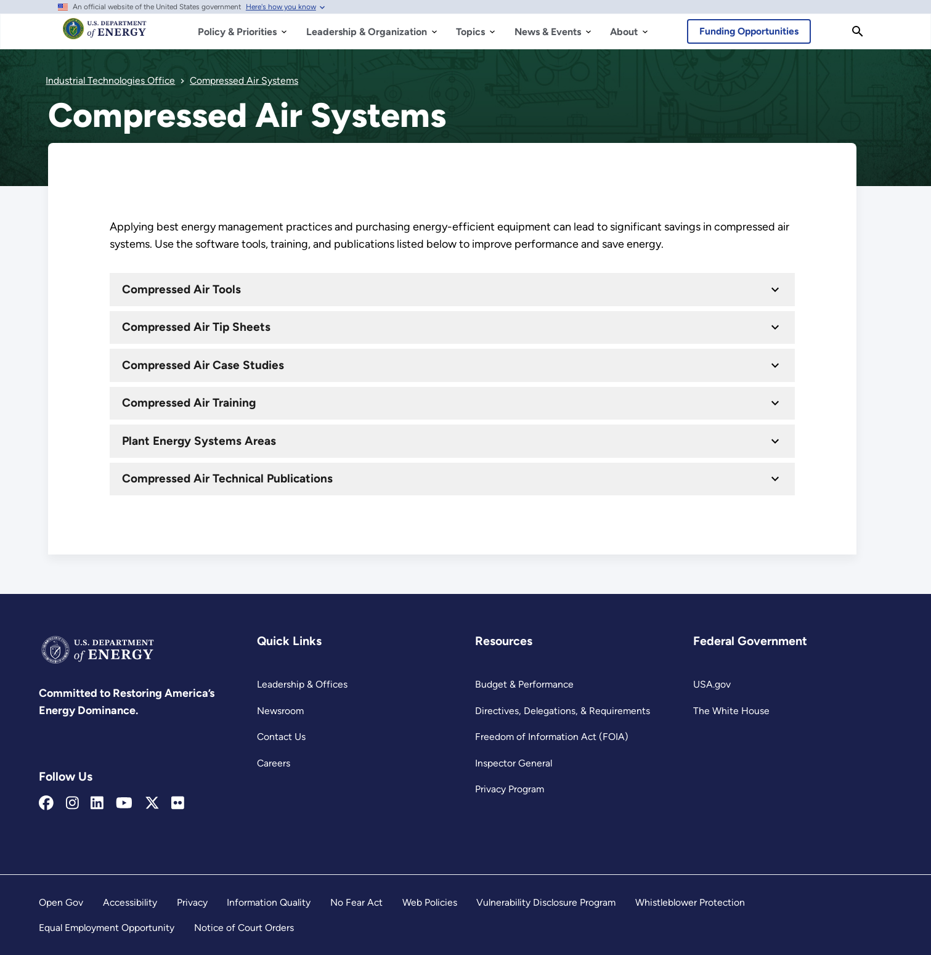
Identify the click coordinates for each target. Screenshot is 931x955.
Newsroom (280, 711)
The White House (731, 711)
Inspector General (513, 763)
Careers (273, 763)
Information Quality (269, 902)
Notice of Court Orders (244, 927)
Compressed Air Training (189, 403)
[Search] (857, 31)
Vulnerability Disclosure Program (546, 902)
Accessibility (130, 902)
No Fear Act (356, 902)
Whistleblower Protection (690, 902)
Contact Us (281, 736)
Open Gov (61, 902)
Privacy (192, 902)
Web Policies (429, 902)
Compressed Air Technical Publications (227, 478)
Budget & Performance (524, 684)
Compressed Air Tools (181, 289)
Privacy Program (509, 789)
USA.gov (712, 684)
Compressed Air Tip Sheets (196, 327)
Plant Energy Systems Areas (199, 441)
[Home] (105, 34)
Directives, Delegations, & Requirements (562, 711)
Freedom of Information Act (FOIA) (551, 736)
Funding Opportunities (749, 31)
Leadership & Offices (302, 684)
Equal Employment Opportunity (106, 927)
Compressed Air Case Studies (203, 365)
